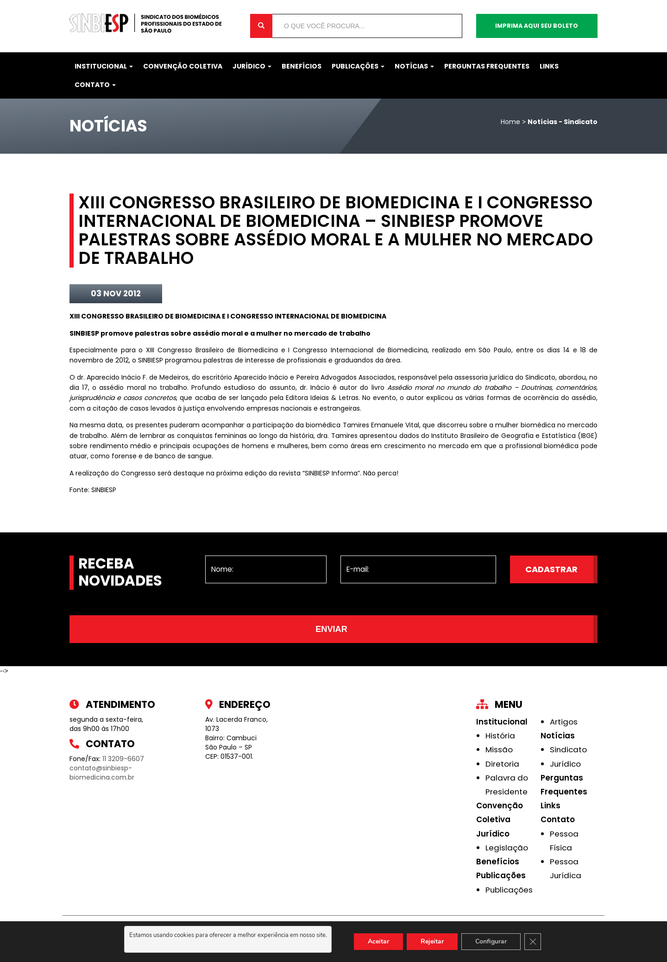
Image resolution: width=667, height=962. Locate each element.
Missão (499, 749)
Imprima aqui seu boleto (536, 26)
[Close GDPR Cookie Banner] (532, 941)
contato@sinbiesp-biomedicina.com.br (101, 772)
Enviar (331, 629)
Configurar (491, 941)
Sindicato (568, 749)
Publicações (358, 66)
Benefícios (301, 66)
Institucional (104, 66)
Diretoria (502, 763)
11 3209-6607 (123, 758)
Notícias (414, 66)
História (500, 735)
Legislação (506, 847)
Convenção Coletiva (182, 66)
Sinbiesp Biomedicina (152, 23)
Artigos (564, 721)
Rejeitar (432, 941)
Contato (95, 84)
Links (549, 66)
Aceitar (378, 941)
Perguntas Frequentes (486, 66)
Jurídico (252, 66)
